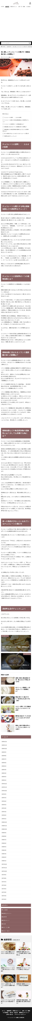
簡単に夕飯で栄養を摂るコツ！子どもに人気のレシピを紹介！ (22, 727)
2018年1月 (4, 860)
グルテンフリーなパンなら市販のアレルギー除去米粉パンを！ (8, 1001)
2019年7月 (4, 797)
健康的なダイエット (7, 913)
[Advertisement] (16, 25)
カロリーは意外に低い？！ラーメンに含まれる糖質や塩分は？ (8, 985)
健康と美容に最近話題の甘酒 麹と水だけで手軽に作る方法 (22, 679)
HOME (2, 6)
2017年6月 (4, 885)
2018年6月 (4, 843)
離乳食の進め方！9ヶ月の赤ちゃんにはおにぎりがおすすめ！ (23, 717)
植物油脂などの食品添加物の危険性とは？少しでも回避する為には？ (15, 130)
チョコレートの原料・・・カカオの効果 (11, 117)
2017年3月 (4, 895)
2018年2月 (4, 857)
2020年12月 (4, 741)
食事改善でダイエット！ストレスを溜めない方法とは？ (24, 968)
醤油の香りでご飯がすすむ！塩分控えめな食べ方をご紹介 (22, 698)
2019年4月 (4, 808)
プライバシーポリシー (20, 1014)
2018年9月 (4, 832)
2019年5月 (4, 804)
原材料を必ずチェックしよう (9, 136)
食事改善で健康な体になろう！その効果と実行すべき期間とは (24, 953)
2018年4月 (4, 850)
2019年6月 (4, 801)
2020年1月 (4, 780)
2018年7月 (4, 839)
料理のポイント (13, 6)
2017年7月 (4, 881)
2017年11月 (4, 867)
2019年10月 (4, 790)
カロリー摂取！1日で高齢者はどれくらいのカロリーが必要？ (23, 708)
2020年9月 (4, 752)
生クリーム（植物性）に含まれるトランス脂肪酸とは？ (22, 689)
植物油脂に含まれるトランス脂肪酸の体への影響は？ (14, 127)
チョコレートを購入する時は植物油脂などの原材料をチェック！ (15, 120)
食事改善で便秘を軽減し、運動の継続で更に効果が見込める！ (24, 1001)
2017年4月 (4, 892)
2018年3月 (4, 853)
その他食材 (28, 6)
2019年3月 (4, 811)
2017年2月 (4, 899)
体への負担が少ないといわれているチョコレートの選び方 (15, 133)
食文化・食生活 (6, 930)
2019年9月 (4, 794)
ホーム (3, 1010)
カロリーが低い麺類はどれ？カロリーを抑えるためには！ (8, 952)
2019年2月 (4, 815)
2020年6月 (4, 762)
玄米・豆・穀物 (21, 6)
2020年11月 (4, 745)
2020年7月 (4, 759)
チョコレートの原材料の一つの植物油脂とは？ (13, 124)
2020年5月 (4, 766)
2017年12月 (4, 864)
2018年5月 (4, 846)
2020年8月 (4, 755)
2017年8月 (4, 878)
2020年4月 (4, 769)
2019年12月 (4, 783)
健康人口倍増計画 (20, 1017)
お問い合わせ (9, 1014)
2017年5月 (4, 888)
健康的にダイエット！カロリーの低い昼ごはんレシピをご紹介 (8, 969)
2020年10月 (4, 748)
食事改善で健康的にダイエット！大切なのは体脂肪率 (24, 984)
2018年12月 (4, 822)
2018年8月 (4, 836)
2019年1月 (4, 818)
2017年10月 (4, 871)
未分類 (4, 923)
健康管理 (7, 6)
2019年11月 (4, 787)
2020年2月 (4, 776)
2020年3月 (4, 773)
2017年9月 (4, 874)
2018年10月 (4, 829)
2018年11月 (4, 825)
